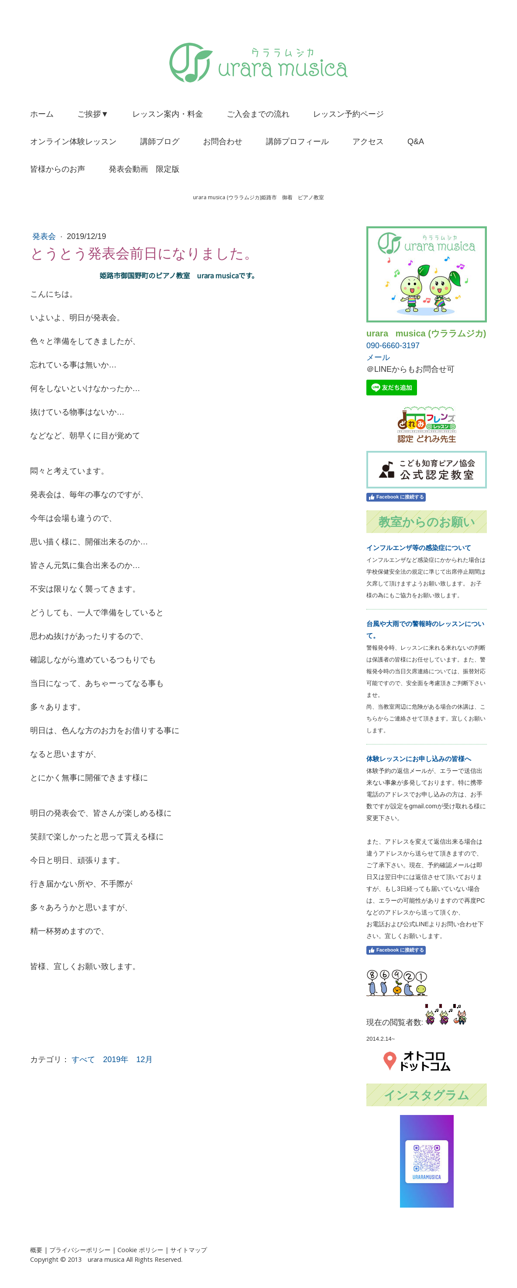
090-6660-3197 (393, 345)
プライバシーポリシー (79, 1250)
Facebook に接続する (396, 497)
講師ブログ (159, 141)
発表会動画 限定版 (144, 169)
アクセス (368, 141)
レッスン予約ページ (348, 114)
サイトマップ (188, 1250)
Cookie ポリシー (140, 1250)
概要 (36, 1250)
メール (378, 357)
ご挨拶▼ (93, 114)
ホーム (42, 114)
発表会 (45, 236)
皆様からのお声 (57, 169)
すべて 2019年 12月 (112, 1059)
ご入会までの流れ (258, 114)
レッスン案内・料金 (167, 114)
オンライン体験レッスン (73, 141)
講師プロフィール (297, 141)
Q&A (415, 141)
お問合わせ (222, 141)
